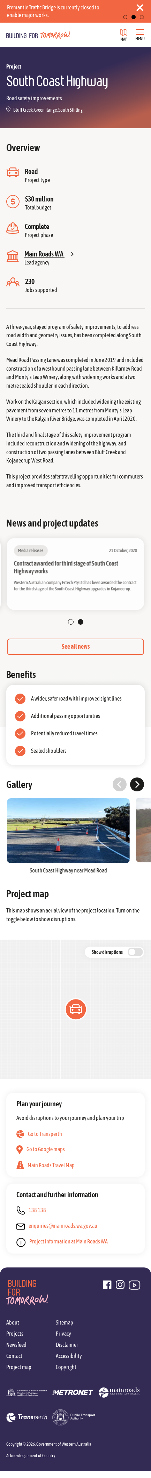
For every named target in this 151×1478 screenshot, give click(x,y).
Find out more (64, 15)
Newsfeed (16, 1345)
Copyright (66, 1367)
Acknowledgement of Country (30, 1455)
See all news (76, 646)
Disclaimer (67, 1345)
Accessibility (69, 1356)
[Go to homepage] (38, 35)
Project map (18, 1367)
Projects (14, 1333)
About (12, 1322)
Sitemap (64, 1322)
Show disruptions (107, 952)
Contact (14, 1356)
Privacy (63, 1333)
